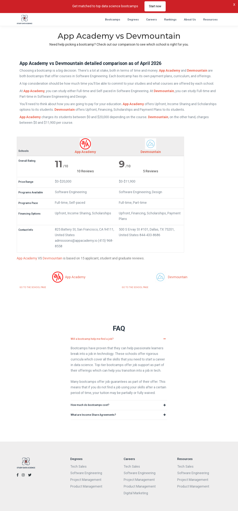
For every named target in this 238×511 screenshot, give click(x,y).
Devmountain (197, 70)
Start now (155, 6)
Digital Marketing (136, 493)
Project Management (85, 480)
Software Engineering (86, 473)
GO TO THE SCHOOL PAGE (33, 287)
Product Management (86, 486)
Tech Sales (78, 466)
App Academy (169, 70)
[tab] (119, 339)
